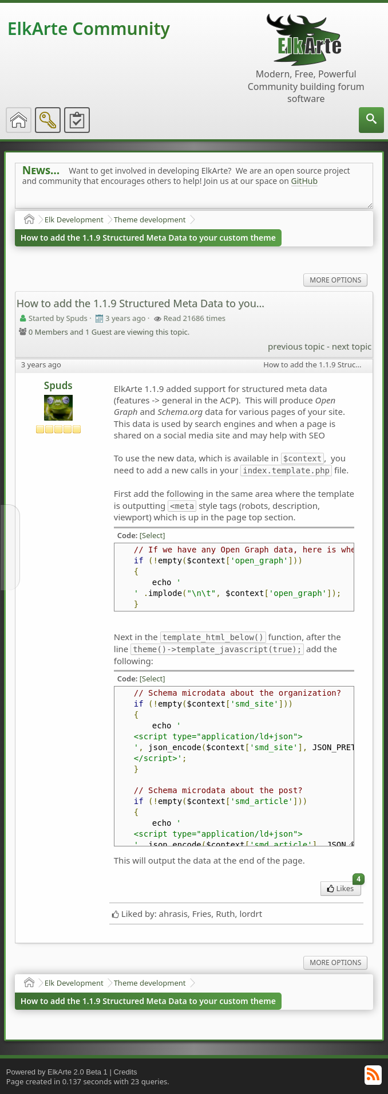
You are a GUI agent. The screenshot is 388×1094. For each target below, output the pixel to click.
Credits (125, 1072)
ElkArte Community (88, 28)
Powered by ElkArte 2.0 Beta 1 (57, 1072)
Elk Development (74, 219)
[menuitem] (371, 120)
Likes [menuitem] (344, 887)
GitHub (304, 180)
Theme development (150, 219)
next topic (351, 346)
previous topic (296, 346)
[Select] (152, 535)
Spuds (58, 385)
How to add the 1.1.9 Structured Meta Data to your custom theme (148, 237)
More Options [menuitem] (335, 280)
